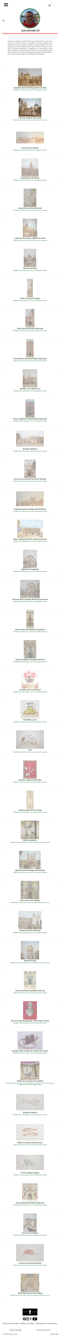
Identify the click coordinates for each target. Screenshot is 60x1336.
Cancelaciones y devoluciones (46, 1324)
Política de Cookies (27, 1324)
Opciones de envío (43, 1330)
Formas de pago (16, 1330)
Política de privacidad (11, 1324)
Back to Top (54, 1334)
